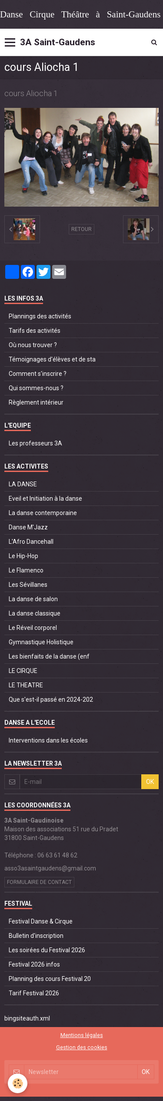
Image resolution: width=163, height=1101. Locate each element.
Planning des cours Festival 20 (50, 978)
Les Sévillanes (28, 584)
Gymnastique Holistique (41, 642)
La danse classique (34, 613)
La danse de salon (33, 599)
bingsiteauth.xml (27, 1018)
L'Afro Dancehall (31, 541)
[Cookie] (17, 1083)
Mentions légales (81, 1035)
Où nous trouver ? (33, 344)
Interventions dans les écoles (48, 740)
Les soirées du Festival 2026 (47, 950)
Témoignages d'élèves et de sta (52, 359)
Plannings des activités (40, 316)
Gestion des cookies (81, 1047)
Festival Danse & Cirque (41, 921)
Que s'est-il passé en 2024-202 (51, 699)
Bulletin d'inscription (36, 935)
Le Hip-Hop (23, 555)
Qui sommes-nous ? (36, 388)
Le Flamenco (26, 570)
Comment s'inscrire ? (38, 373)
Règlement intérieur (36, 402)
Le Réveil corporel (33, 627)
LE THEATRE (26, 685)
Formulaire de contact (39, 882)
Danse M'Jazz (28, 527)
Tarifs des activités (34, 330)
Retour (81, 229)
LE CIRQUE (23, 670)
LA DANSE (23, 484)
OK (150, 781)
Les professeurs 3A (35, 443)
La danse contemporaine (43, 512)
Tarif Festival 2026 (34, 993)
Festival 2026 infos (34, 964)
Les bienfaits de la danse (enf (49, 656)
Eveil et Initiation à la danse (45, 498)
